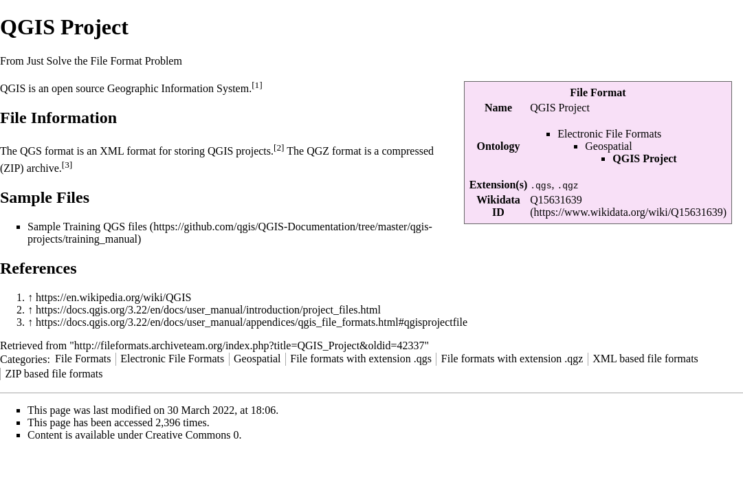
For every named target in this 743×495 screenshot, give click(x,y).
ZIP (11, 168)
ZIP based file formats (53, 374)
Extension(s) (498, 184)
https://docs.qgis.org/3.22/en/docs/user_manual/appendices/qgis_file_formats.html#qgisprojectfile (251, 322)
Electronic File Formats (609, 134)
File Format (597, 92)
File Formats (83, 358)
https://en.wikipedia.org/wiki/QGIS (113, 297)
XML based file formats (645, 358)
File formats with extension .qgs (361, 358)
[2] (279, 147)
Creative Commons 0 (192, 435)
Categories (23, 358)
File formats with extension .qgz (512, 358)
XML (112, 151)
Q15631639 (556, 200)
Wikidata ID (498, 206)
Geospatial (608, 146)
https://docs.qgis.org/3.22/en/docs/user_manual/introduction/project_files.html (208, 310)
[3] (67, 165)
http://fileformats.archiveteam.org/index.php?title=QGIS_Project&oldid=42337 (249, 345)
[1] (257, 85)
